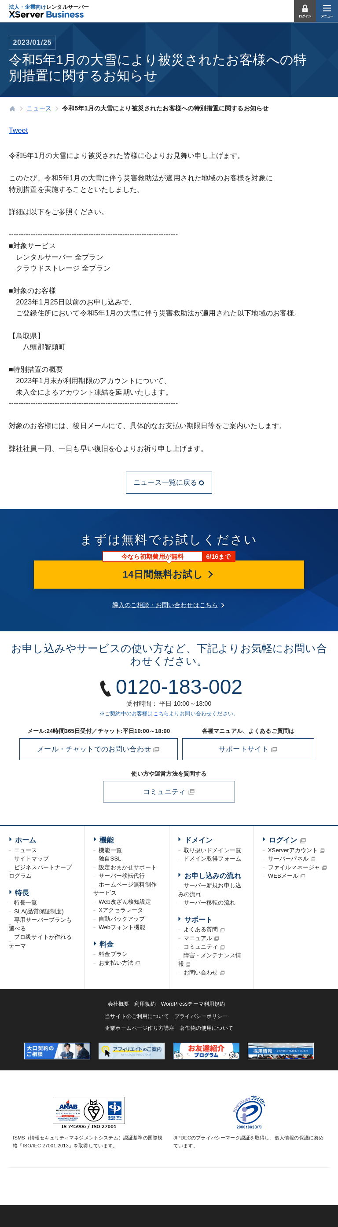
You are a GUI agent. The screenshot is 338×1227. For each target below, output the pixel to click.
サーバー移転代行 (122, 875)
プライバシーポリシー (201, 1016)
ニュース (25, 850)
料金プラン (113, 954)
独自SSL (110, 858)
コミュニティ (169, 792)
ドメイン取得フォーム (213, 858)
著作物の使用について (206, 1028)
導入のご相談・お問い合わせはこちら (165, 604)
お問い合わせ (201, 972)
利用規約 (145, 1004)
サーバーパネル (288, 858)
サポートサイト (248, 749)
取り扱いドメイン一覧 (213, 850)
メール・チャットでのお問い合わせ (98, 749)
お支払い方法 (116, 963)
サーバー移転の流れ (209, 902)
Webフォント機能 (122, 927)
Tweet (18, 130)
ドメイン (198, 840)
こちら (161, 714)
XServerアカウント (293, 850)
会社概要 (118, 1004)
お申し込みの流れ (212, 875)
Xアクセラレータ (121, 910)
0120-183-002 (179, 686)
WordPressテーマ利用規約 (193, 1004)
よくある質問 (201, 929)
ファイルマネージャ (294, 867)
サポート (198, 919)
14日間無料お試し (169, 574)
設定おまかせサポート (128, 867)
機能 (106, 840)
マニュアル (198, 938)
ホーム (25, 840)
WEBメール (283, 875)
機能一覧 (110, 850)
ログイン (283, 840)
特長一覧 (25, 902)
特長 (22, 893)
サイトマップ (31, 858)
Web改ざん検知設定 (125, 901)
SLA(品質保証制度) (39, 911)
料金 (106, 944)
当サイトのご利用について (137, 1016)
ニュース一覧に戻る (169, 483)
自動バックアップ (122, 919)
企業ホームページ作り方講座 (139, 1028)
